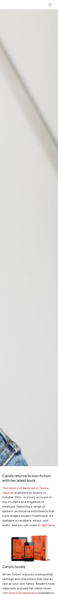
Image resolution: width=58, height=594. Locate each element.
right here (48, 525)
